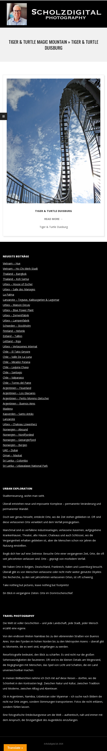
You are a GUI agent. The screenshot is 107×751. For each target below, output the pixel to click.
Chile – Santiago (12, 372)
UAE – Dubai (10, 450)
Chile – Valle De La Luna (17, 357)
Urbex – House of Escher (18, 284)
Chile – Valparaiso (13, 377)
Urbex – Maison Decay (16, 305)
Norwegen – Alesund (15, 429)
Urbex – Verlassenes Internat (20, 346)
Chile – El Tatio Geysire (16, 351)
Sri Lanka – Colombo (15, 460)
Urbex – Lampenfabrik (16, 320)
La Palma (8, 294)
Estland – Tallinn (12, 336)
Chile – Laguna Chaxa (16, 367)
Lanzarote (9, 419)
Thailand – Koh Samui (16, 279)
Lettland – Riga (12, 341)
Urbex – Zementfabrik (16, 315)
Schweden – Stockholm (17, 325)
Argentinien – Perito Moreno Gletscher (26, 398)
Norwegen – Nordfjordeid (18, 434)
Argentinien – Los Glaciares (19, 393)
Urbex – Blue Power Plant (18, 310)
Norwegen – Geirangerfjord (19, 440)
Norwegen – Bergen (15, 445)
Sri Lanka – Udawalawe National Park (25, 465)
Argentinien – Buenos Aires (19, 403)
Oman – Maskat (12, 455)
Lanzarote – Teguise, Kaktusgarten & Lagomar (31, 299)
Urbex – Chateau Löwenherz (20, 424)
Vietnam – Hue (11, 263)
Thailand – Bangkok (15, 274)
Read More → (53, 219)
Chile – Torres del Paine (17, 382)
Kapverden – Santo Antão (18, 414)
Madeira (8, 408)
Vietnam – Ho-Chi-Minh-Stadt (20, 268)
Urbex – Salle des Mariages (19, 289)
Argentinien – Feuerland (17, 388)
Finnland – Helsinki (14, 331)
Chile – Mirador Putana (16, 362)
